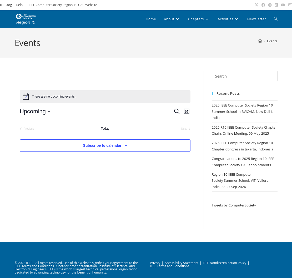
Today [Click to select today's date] (105, 128)
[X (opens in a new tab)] (256, 5)
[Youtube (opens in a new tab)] (283, 5)
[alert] (105, 96)
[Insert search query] (245, 76)
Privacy (155, 263)
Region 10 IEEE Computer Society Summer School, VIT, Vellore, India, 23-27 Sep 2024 (240, 180)
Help (19, 5)
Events (272, 41)
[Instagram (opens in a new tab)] (270, 5)
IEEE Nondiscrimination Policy (224, 263)
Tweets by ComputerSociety (234, 205)
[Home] (260, 41)
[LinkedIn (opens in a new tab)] (276, 5)
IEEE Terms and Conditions (169, 266)
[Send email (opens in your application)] (289, 5)
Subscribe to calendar (102, 145)
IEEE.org (6, 5)
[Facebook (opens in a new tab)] (263, 5)
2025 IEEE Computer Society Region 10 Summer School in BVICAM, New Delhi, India (242, 111)
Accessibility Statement (181, 263)
